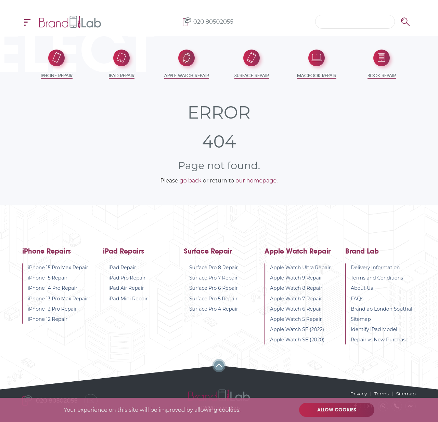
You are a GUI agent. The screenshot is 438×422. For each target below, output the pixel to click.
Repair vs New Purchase (380, 340)
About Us (362, 289)
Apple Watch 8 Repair (296, 289)
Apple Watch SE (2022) (297, 330)
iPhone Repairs (46, 252)
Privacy (357, 393)
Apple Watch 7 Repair (296, 299)
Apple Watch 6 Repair (296, 310)
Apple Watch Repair (298, 252)
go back (191, 181)
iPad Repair (122, 268)
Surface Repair (208, 252)
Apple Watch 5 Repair (296, 320)
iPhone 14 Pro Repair (52, 289)
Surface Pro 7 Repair (213, 278)
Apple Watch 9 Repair (296, 278)
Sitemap (361, 320)
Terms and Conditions (377, 278)
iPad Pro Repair (126, 278)
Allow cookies (337, 409)
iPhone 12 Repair (47, 320)
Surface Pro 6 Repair (213, 289)
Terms (381, 393)
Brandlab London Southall (382, 310)
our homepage (255, 181)
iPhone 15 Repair (47, 278)
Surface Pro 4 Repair (213, 310)
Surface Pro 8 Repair (213, 268)
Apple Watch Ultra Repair (300, 268)
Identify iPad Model (374, 330)
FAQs (357, 299)
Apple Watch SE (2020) (297, 340)
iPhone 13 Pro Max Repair (58, 299)
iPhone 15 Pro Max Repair (58, 268)
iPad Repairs (123, 252)
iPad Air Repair (126, 289)
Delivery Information (375, 268)
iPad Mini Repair (128, 299)
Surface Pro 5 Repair (213, 299)
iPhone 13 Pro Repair (52, 310)
